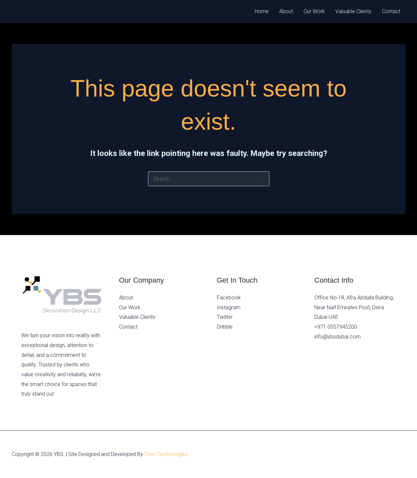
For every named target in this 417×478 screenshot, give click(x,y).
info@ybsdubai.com (337, 337)
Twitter (225, 317)
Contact (391, 11)
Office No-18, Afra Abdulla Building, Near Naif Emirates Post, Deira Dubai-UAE (354, 307)
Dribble (225, 327)
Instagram (228, 307)
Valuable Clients (353, 11)
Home (262, 11)
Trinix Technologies (166, 454)
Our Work (314, 11)
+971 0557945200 (335, 327)
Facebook (229, 297)
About (286, 11)
